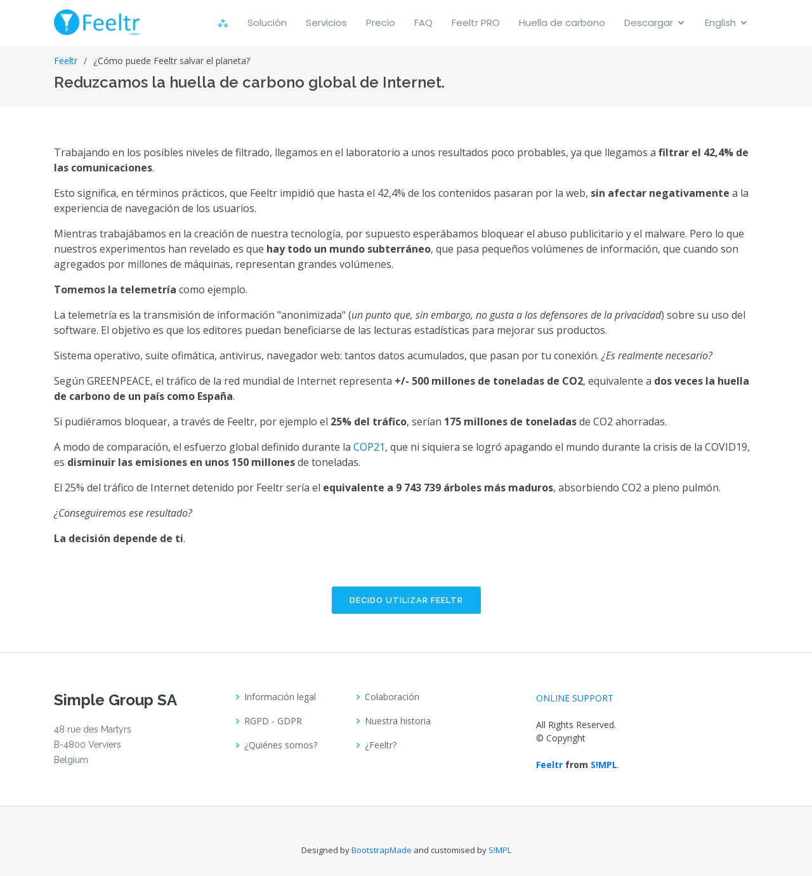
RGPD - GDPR (273, 721)
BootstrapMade (381, 850)
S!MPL (604, 765)
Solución (267, 22)
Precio (380, 22)
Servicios (326, 22)
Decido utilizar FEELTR (406, 600)
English (720, 22)
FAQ (423, 22)
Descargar (648, 22)
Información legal (280, 697)
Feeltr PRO (476, 22)
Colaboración (392, 697)
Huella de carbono (562, 22)
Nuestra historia (398, 721)
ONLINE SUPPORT (574, 698)
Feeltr (65, 61)
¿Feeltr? (380, 745)
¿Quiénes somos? (280, 745)
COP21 (369, 447)
